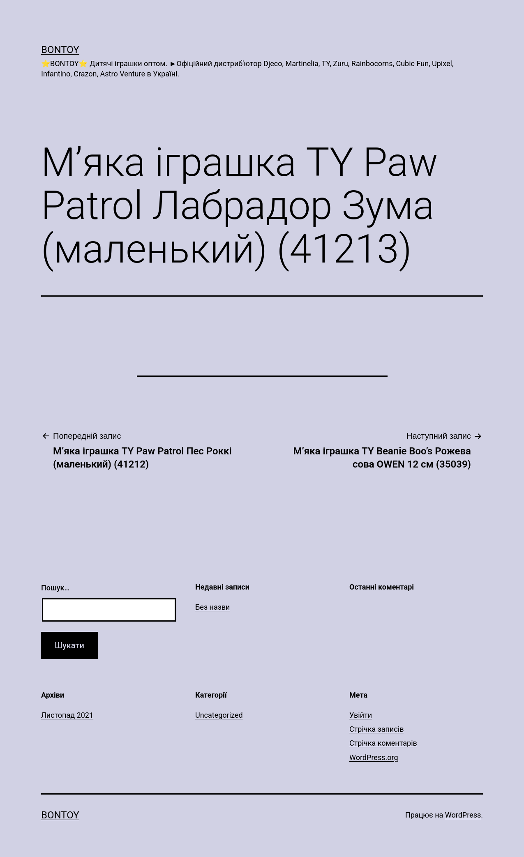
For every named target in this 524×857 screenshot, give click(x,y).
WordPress (463, 815)
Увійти (360, 715)
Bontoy (60, 49)
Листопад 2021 (67, 715)
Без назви (212, 607)
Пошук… (55, 587)
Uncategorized (219, 715)
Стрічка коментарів (383, 743)
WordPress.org (373, 757)
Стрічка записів (376, 729)
